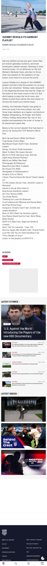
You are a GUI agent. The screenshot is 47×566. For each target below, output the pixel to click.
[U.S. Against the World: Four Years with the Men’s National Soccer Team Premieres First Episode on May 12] (6, 345)
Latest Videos (10, 394)
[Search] (16, 563)
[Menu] (42, 563)
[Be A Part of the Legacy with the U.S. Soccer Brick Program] (6, 374)
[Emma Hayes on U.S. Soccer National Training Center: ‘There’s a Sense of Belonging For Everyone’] (6, 355)
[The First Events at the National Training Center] (6, 365)
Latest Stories (10, 302)
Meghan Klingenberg (11, 115)
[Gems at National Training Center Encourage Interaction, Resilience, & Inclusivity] (6, 384)
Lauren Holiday (9, 82)
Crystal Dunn (14, 99)
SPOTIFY (28, 238)
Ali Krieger (26, 115)
